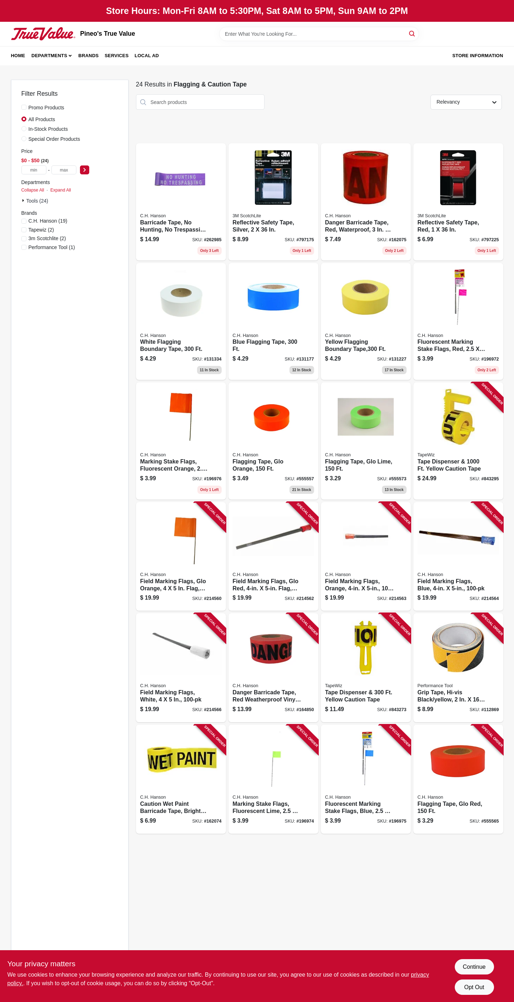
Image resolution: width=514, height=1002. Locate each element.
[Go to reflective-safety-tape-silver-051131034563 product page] (273, 202)
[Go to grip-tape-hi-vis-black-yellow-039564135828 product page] (458, 667)
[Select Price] (84, 169)
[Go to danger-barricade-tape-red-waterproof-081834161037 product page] (366, 202)
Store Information (477, 55)
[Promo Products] (23, 107)
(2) (41, 230)
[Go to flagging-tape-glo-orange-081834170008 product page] (273, 441)
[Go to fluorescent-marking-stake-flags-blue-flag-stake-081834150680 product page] (366, 779)
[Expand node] (23, 200)
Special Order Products (54, 139)
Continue (474, 967)
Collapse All (32, 190)
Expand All (60, 190)
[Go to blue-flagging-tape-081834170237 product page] (273, 321)
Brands (89, 55)
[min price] (33, 169)
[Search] (412, 33)
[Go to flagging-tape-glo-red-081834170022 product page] (458, 779)
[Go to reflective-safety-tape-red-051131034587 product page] (458, 202)
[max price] (63, 169)
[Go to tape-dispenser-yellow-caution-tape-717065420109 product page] (366, 667)
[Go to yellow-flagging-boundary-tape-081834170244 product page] (366, 321)
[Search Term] (319, 34)
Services (116, 55)
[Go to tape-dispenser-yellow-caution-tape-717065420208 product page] (458, 441)
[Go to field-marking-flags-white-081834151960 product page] (181, 667)
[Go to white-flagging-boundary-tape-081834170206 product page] (181, 321)
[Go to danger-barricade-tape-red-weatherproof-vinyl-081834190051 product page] (273, 667)
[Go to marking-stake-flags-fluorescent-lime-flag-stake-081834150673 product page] (273, 779)
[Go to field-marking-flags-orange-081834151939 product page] (366, 556)
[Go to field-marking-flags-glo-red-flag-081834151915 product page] (273, 556)
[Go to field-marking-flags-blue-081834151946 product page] (458, 556)
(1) (52, 247)
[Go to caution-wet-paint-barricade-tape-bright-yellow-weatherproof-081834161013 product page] (181, 779)
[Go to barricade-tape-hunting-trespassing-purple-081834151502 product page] (181, 202)
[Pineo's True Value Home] (43, 33)
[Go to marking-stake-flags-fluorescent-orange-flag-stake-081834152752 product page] (181, 441)
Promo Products (46, 107)
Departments (49, 55)
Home (18, 55)
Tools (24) (37, 201)
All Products (42, 119)
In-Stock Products (48, 129)
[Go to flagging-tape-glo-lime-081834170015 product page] (366, 441)
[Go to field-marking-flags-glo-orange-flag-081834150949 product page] (181, 556)
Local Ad (147, 55)
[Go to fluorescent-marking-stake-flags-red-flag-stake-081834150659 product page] (458, 321)
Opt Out (474, 987)
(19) (48, 221)
